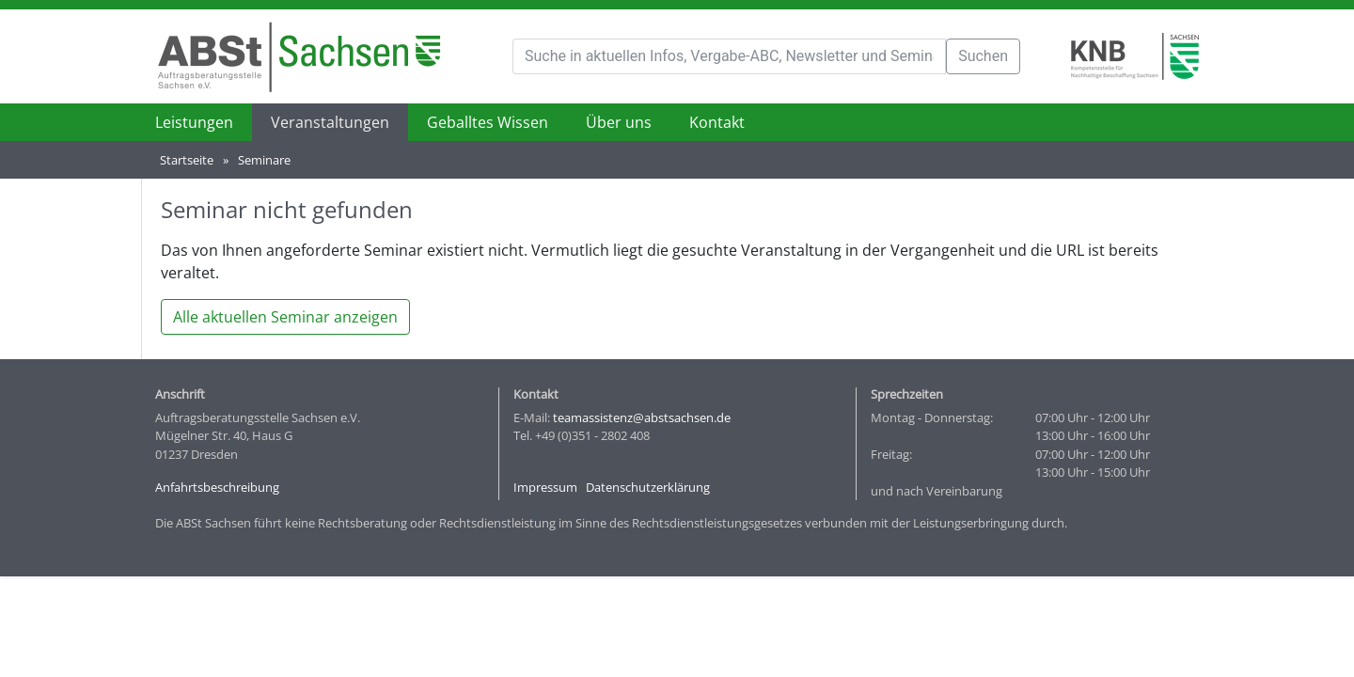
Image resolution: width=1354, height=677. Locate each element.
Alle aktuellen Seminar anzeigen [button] (285, 317)
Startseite (186, 159)
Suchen (983, 56)
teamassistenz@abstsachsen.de (642, 417)
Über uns (619, 122)
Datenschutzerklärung (648, 487)
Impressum (545, 487)
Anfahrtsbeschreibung (217, 487)
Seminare (264, 159)
